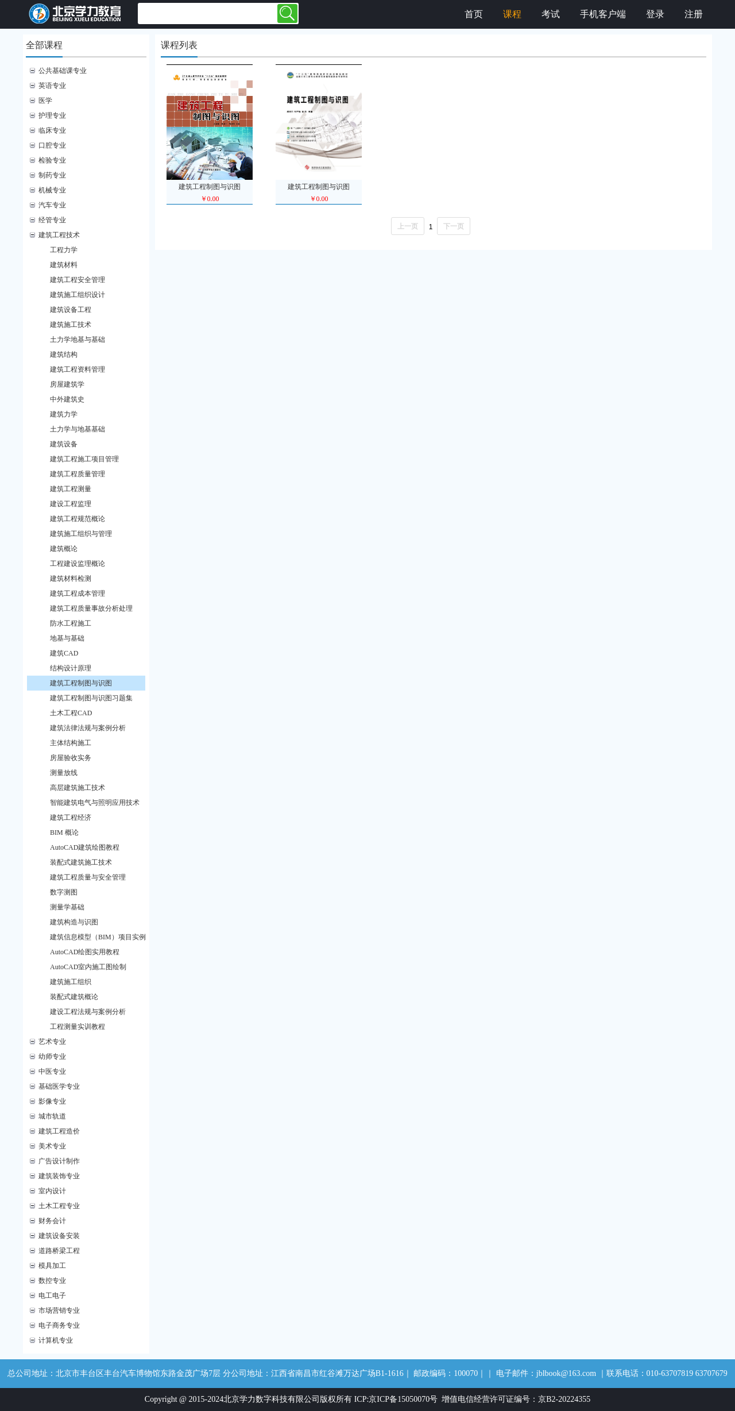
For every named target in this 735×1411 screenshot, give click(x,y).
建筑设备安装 (59, 1236)
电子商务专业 (59, 1325)
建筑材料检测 (70, 579)
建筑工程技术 (59, 235)
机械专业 (52, 190)
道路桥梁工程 (59, 1251)
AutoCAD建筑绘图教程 (84, 847)
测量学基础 (67, 907)
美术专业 (52, 1146)
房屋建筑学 (67, 384)
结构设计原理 (70, 668)
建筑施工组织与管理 (81, 534)
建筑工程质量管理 (77, 474)
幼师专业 (52, 1057)
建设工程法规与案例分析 (88, 1012)
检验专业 (52, 160)
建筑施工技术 (70, 325)
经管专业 (52, 220)
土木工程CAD (71, 713)
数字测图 (64, 892)
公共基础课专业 (62, 71)
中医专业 (52, 1071)
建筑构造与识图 (74, 922)
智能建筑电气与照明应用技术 (95, 803)
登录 (655, 14)
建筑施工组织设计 (77, 295)
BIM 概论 (64, 832)
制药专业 (52, 175)
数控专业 (52, 1281)
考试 (550, 14)
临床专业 (52, 130)
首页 (474, 14)
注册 (693, 14)
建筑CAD (64, 653)
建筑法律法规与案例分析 (88, 728)
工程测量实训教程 (77, 1027)
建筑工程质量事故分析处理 (91, 608)
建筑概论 (64, 549)
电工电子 (52, 1296)
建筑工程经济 (70, 818)
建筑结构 (64, 354)
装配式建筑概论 (74, 997)
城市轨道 (52, 1116)
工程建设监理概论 (77, 564)
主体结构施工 (70, 743)
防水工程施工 (70, 623)
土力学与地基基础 (77, 429)
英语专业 (52, 86)
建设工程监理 (70, 504)
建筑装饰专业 (59, 1176)
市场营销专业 (59, 1310)
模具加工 (52, 1266)
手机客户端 (603, 14)
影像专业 (52, 1101)
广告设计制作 (59, 1161)
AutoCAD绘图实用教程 (84, 952)
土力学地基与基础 (77, 340)
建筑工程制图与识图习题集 (91, 698)
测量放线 (64, 773)
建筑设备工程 (70, 310)
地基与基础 (67, 638)
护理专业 (52, 115)
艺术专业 (52, 1042)
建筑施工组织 (70, 982)
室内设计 (52, 1191)
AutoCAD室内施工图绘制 (88, 967)
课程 (512, 14)
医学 (45, 101)
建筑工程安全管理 (77, 280)
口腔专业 (52, 145)
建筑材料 (64, 265)
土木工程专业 (59, 1206)
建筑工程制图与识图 (81, 683)
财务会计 (52, 1221)
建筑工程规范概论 (77, 519)
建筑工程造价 (59, 1131)
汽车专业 (52, 205)
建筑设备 (64, 444)
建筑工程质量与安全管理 (88, 877)
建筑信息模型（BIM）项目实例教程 (103, 937)
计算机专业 (55, 1340)
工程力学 (64, 250)
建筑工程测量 (70, 489)
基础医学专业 (59, 1086)
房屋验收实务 (70, 758)
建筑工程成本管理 (77, 593)
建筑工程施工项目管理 (84, 459)
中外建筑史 (67, 399)
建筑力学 (64, 414)
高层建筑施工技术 (77, 788)
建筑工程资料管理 (77, 369)
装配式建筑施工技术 (81, 862)
